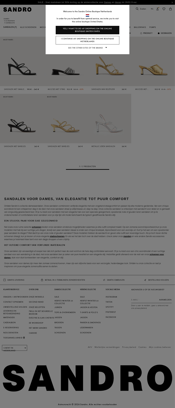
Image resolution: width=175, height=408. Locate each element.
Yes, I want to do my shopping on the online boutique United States (87, 30)
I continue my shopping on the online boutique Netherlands (87, 40)
